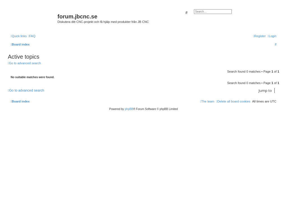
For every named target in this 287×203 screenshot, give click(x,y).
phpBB (129, 109)
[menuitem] (31, 36)
